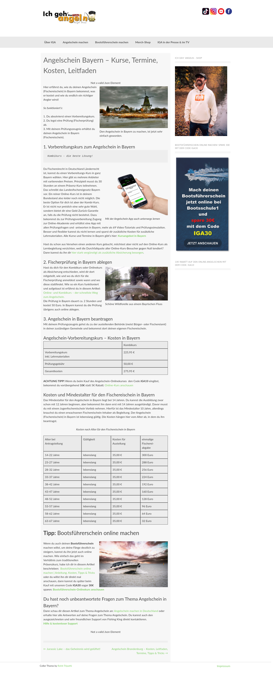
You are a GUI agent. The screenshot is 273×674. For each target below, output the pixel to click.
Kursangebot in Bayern (132, 235)
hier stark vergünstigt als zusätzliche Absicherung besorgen (107, 252)
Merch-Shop (143, 42)
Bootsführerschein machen (111, 42)
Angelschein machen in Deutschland (136, 610)
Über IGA (50, 42)
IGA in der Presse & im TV (173, 42)
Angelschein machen (75, 42)
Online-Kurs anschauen (119, 385)
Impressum (223, 666)
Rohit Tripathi (65, 665)
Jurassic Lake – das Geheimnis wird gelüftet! (71, 648)
